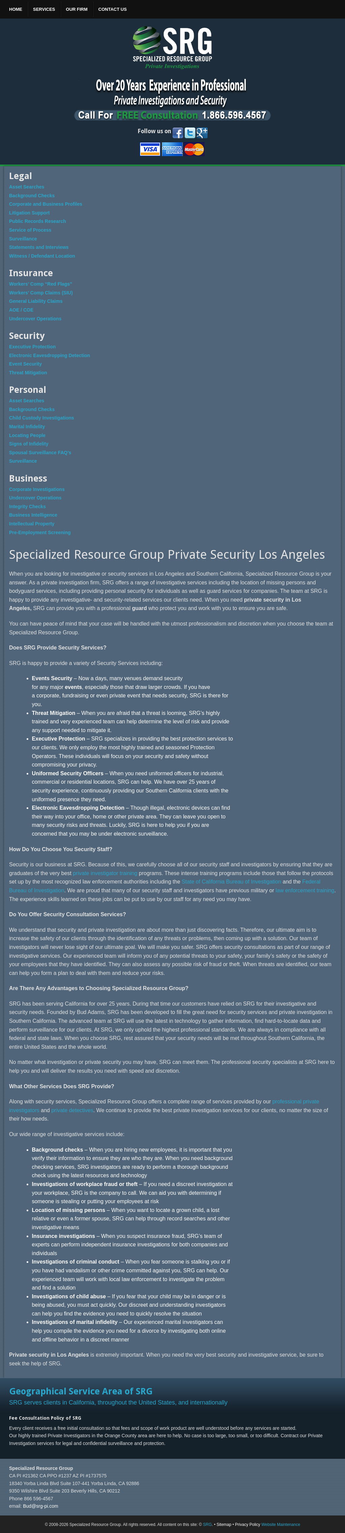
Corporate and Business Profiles (45, 204)
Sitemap (224, 1524)
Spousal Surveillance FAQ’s (40, 452)
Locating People (27, 435)
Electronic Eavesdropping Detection (49, 355)
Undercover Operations (35, 318)
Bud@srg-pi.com (40, 1506)
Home (15, 9)
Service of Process (30, 230)
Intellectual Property (32, 523)
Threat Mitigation (28, 372)
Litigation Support (29, 212)
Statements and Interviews (39, 247)
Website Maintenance (280, 1524)
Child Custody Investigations (41, 418)
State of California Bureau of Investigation (231, 882)
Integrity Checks (27, 506)
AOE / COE (21, 310)
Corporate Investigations (37, 489)
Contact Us (112, 9)
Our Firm (77, 9)
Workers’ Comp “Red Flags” (40, 284)
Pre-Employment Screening (40, 532)
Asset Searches (26, 187)
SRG (207, 1524)
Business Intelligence (33, 515)
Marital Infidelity (27, 426)
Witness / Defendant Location (42, 256)
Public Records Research (37, 221)
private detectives (72, 1110)
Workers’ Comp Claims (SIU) (41, 292)
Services (44, 9)
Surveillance (23, 238)
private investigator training (105, 873)
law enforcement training (305, 890)
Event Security (25, 364)
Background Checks (32, 195)
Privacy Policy (247, 1524)
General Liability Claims (36, 301)
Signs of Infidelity (29, 443)
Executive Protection (32, 346)
